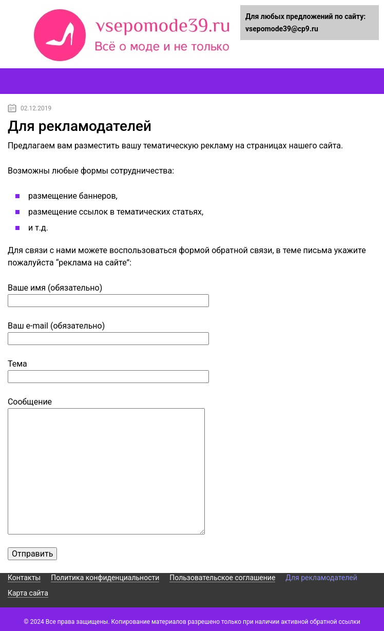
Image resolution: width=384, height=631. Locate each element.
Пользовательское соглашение (222, 577)
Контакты (24, 577)
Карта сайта (28, 593)
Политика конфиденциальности (105, 577)
